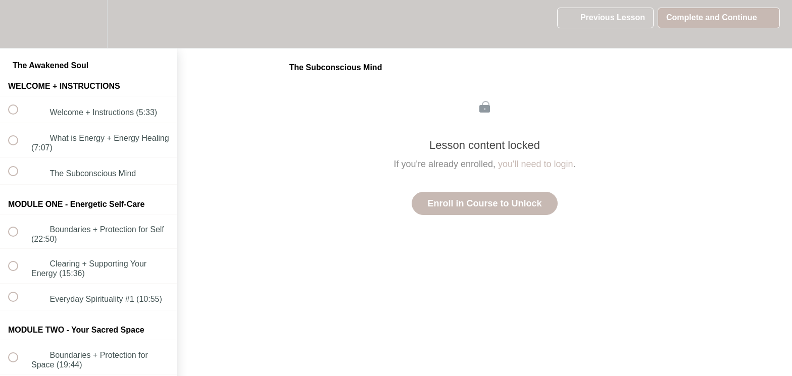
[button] (18, 24)
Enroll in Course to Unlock (484, 203)
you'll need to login (535, 164)
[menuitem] (88, 24)
